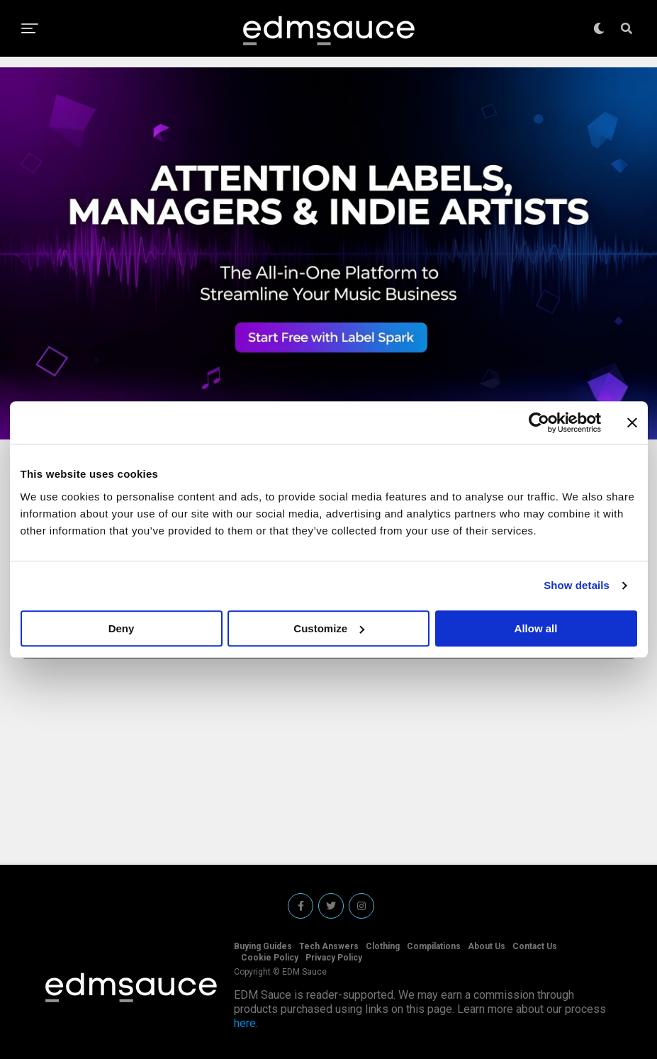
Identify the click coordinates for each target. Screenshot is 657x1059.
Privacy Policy (333, 958)
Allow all (536, 628)
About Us (486, 946)
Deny (121, 628)
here (245, 1023)
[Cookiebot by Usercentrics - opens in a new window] (539, 422)
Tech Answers (329, 946)
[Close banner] (632, 422)
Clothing (383, 946)
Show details (577, 585)
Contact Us (534, 946)
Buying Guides (263, 946)
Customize (328, 628)
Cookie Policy (269, 958)
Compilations (434, 946)
